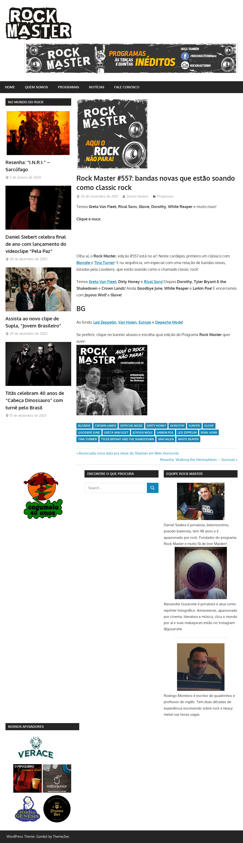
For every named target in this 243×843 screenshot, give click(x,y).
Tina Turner (87, 439)
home (10, 87)
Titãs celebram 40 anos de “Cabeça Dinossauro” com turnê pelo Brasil (34, 400)
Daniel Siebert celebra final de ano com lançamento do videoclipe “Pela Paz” (35, 244)
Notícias (96, 87)
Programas (68, 87)
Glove (209, 425)
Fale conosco (126, 87)
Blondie (84, 425)
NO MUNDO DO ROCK (25, 102)
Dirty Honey (156, 425)
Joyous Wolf (143, 432)
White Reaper (188, 439)
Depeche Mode (168, 322)
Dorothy (177, 425)
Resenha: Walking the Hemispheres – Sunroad (197, 459)
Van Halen (127, 322)
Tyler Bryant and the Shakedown (127, 439)
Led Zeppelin (104, 322)
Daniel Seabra (137, 196)
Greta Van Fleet (102, 281)
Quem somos (36, 87)
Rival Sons (153, 281)
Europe (145, 322)
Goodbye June (89, 432)
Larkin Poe (165, 432)
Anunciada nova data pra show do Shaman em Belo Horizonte (129, 453)
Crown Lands (105, 425)
